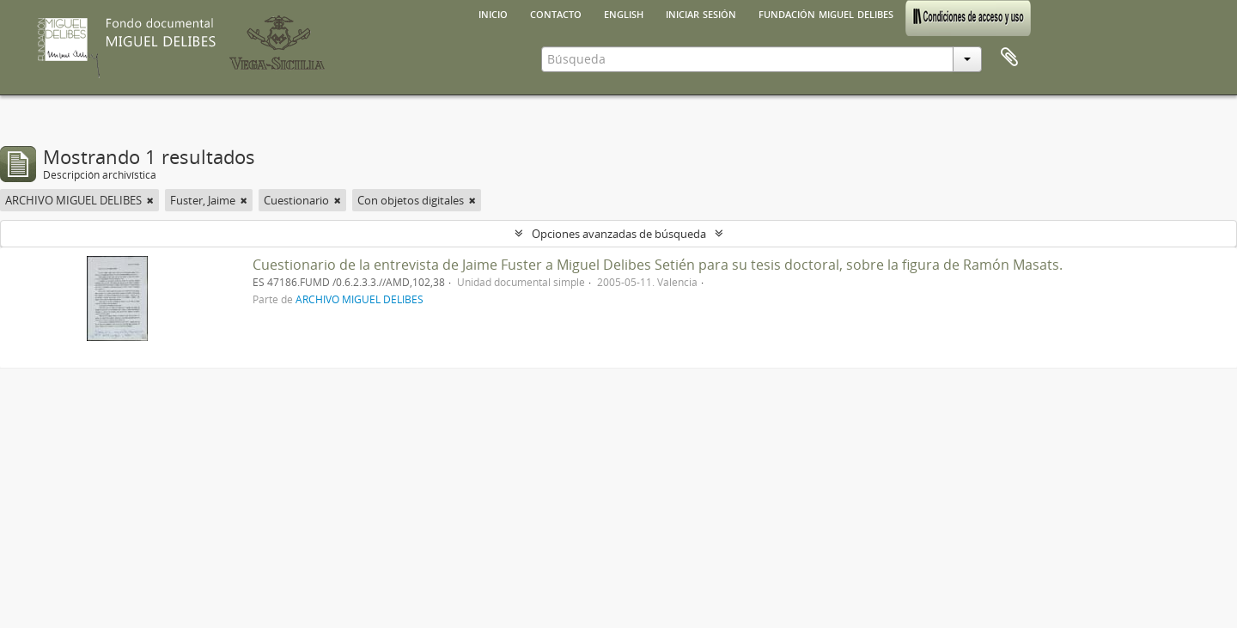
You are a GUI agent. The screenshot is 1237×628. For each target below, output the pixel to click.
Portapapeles (1009, 57)
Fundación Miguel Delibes (826, 12)
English (623, 12)
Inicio (493, 12)
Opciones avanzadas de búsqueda (619, 233)
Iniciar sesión (701, 12)
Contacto (556, 12)
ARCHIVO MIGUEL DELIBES (360, 299)
